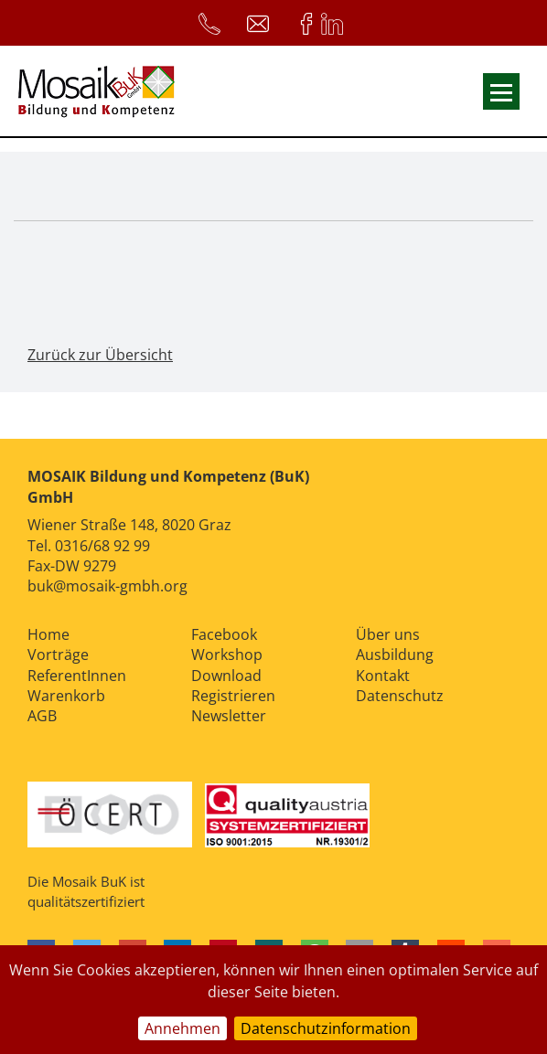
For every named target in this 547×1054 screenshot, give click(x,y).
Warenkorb (66, 696)
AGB (42, 716)
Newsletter (228, 716)
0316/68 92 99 (102, 546)
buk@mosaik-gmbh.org (107, 586)
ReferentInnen (76, 675)
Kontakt (383, 675)
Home (48, 634)
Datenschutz (400, 696)
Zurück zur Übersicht (100, 355)
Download (226, 675)
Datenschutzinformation (326, 1028)
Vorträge (58, 654)
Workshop (227, 654)
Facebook (224, 634)
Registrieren (233, 696)
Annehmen (182, 1028)
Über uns (388, 634)
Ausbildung (395, 654)
